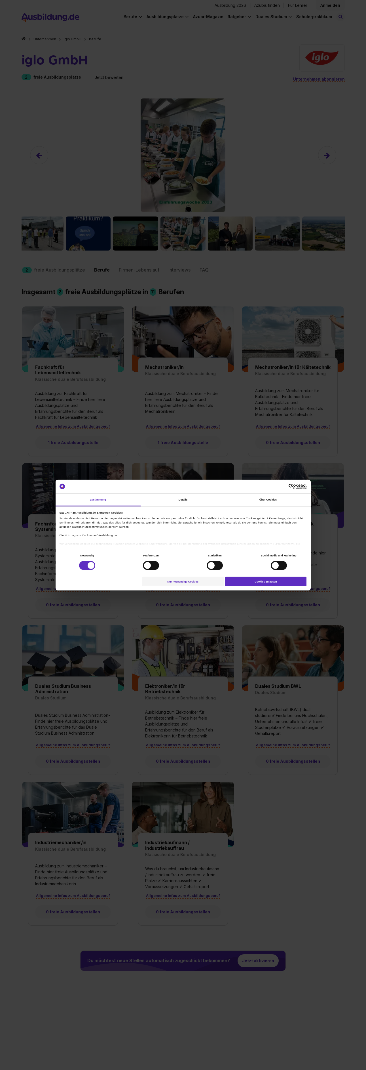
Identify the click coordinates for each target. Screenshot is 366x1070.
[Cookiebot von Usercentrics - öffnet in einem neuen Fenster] (281, 486)
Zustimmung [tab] (98, 499)
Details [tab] (183, 499)
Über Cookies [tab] (268, 499)
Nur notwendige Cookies (182, 581)
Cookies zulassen (266, 581)
